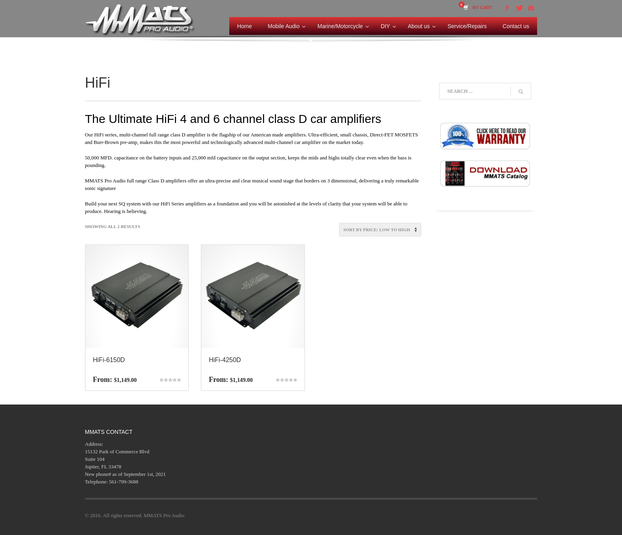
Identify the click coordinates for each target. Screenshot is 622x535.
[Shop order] (380, 229)
